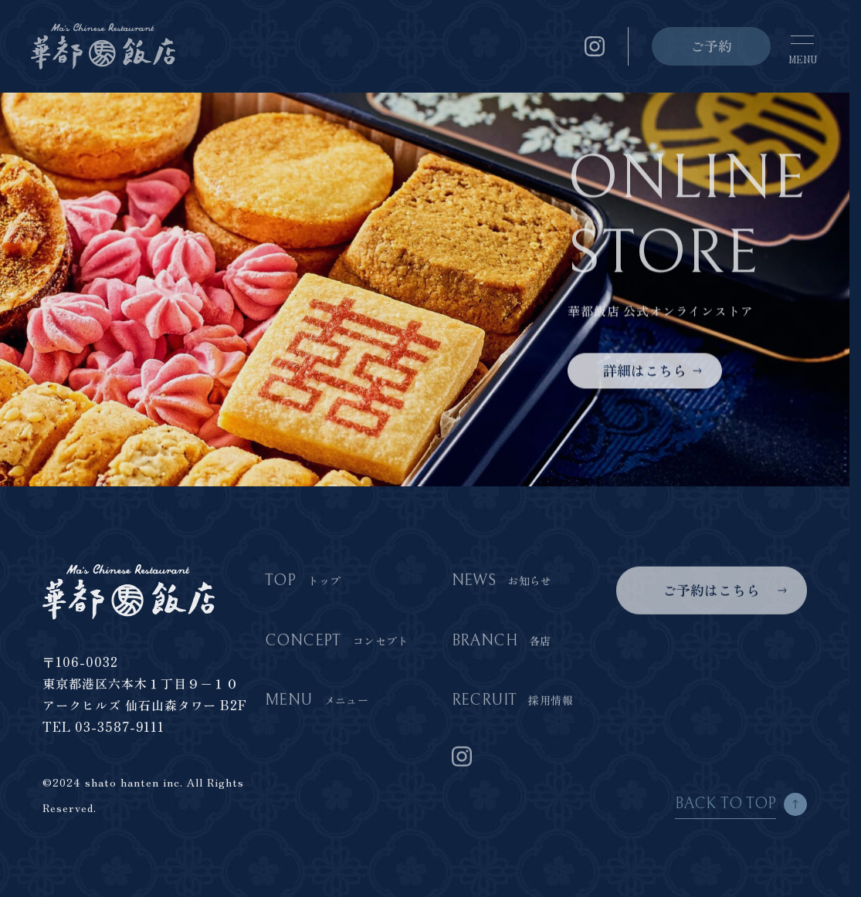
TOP (303, 582)
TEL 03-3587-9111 (103, 726)
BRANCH (501, 642)
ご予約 (711, 46)
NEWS (502, 582)
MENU (316, 701)
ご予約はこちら (711, 591)
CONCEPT (336, 642)
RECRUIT (512, 701)
